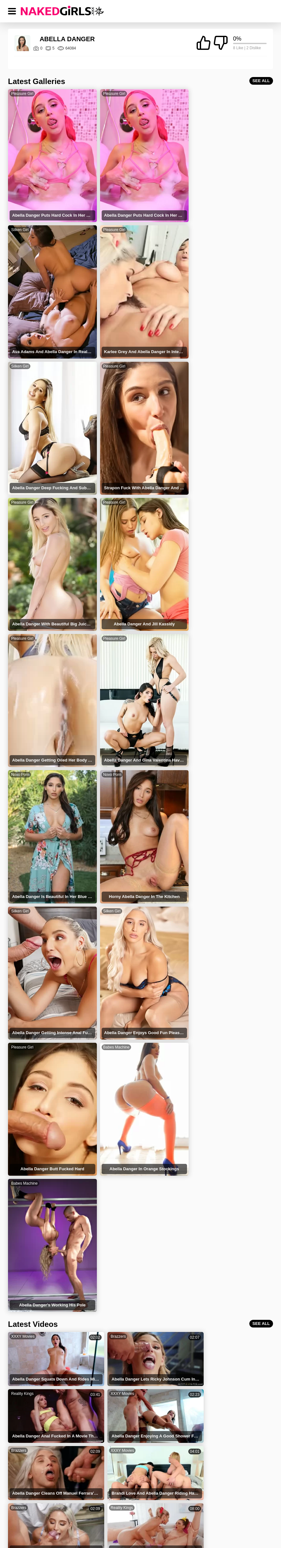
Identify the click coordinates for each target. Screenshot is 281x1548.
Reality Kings (201, 905)
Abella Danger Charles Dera (217, 1404)
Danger (112, 1350)
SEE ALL (261, 80)
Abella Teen (31, 1377)
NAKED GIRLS (48, 1511)
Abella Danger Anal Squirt (130, 1458)
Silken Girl (198, 93)
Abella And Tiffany (208, 1364)
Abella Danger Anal (39, 1458)
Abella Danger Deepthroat (130, 1404)
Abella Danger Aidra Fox (214, 1377)
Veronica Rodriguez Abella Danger (224, 1458)
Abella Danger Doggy (211, 1444)
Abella (26, 1350)
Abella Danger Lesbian (212, 1431)
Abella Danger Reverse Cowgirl (50, 1444)
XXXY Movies (23, 905)
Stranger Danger (206, 1337)
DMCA (157, 1511)
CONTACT (237, 1511)
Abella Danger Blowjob (127, 1431)
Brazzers (108, 905)
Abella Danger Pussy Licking (133, 1444)
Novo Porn (110, 491)
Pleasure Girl (22, 93)
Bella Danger (202, 1350)
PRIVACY (123, 1511)
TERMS (89, 1511)
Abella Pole (116, 1364)
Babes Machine (24, 756)
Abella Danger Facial (40, 1431)
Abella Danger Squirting (43, 1404)
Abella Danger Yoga (124, 1391)
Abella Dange (118, 1337)
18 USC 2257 (195, 1511)
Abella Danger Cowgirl (42, 1417)
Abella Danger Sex (38, 1391)
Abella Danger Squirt (210, 1391)
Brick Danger (32, 1364)
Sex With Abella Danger (213, 1417)
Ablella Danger (34, 1337)
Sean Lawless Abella (125, 1377)
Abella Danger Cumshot (128, 1417)
